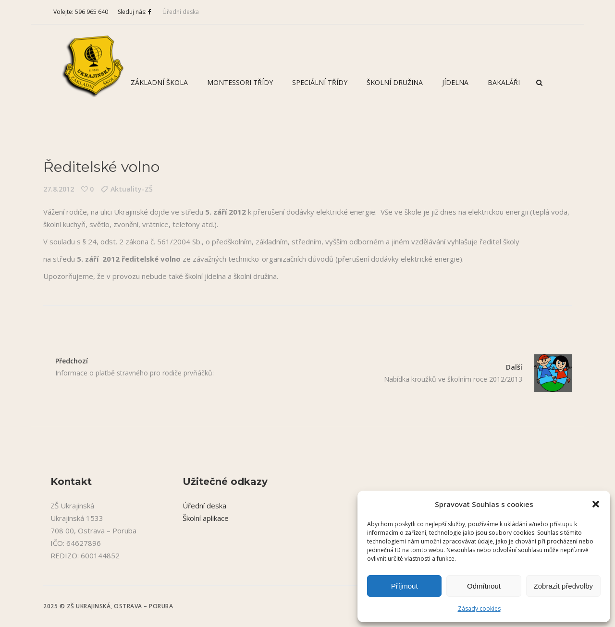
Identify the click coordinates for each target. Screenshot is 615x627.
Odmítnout (484, 586)
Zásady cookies (479, 608)
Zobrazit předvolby (563, 586)
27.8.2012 (58, 188)
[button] (596, 504)
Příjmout (404, 586)
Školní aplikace (206, 518)
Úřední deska (180, 12)
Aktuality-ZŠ (132, 188)
